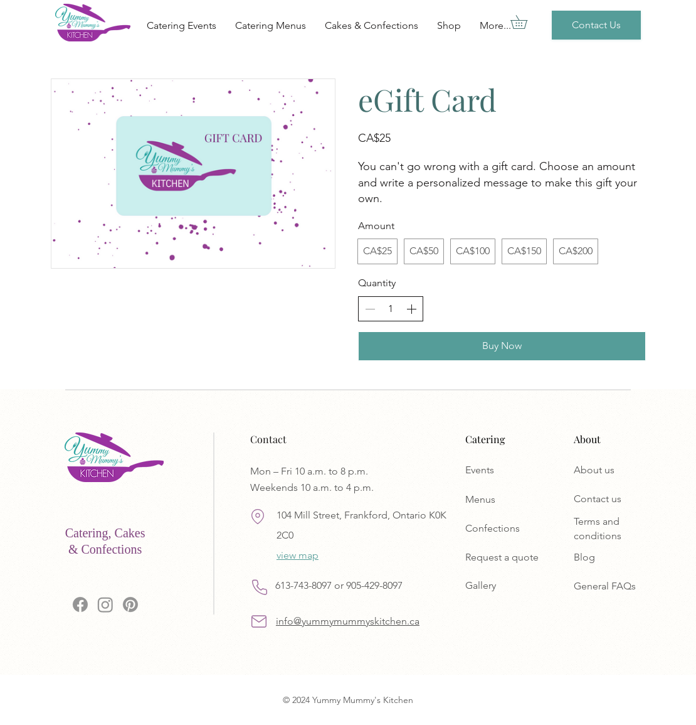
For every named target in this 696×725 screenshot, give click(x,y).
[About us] (618, 470)
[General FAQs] (618, 586)
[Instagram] (105, 604)
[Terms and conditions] (618, 529)
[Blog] (618, 558)
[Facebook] (80, 604)
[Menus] (509, 500)
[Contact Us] (596, 25)
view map (298, 555)
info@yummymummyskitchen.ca (347, 621)
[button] (525, 22)
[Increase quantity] (411, 309)
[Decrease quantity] (369, 309)
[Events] (509, 470)
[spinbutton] (390, 309)
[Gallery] (509, 585)
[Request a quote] (509, 558)
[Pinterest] (130, 604)
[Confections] (509, 529)
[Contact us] (618, 499)
